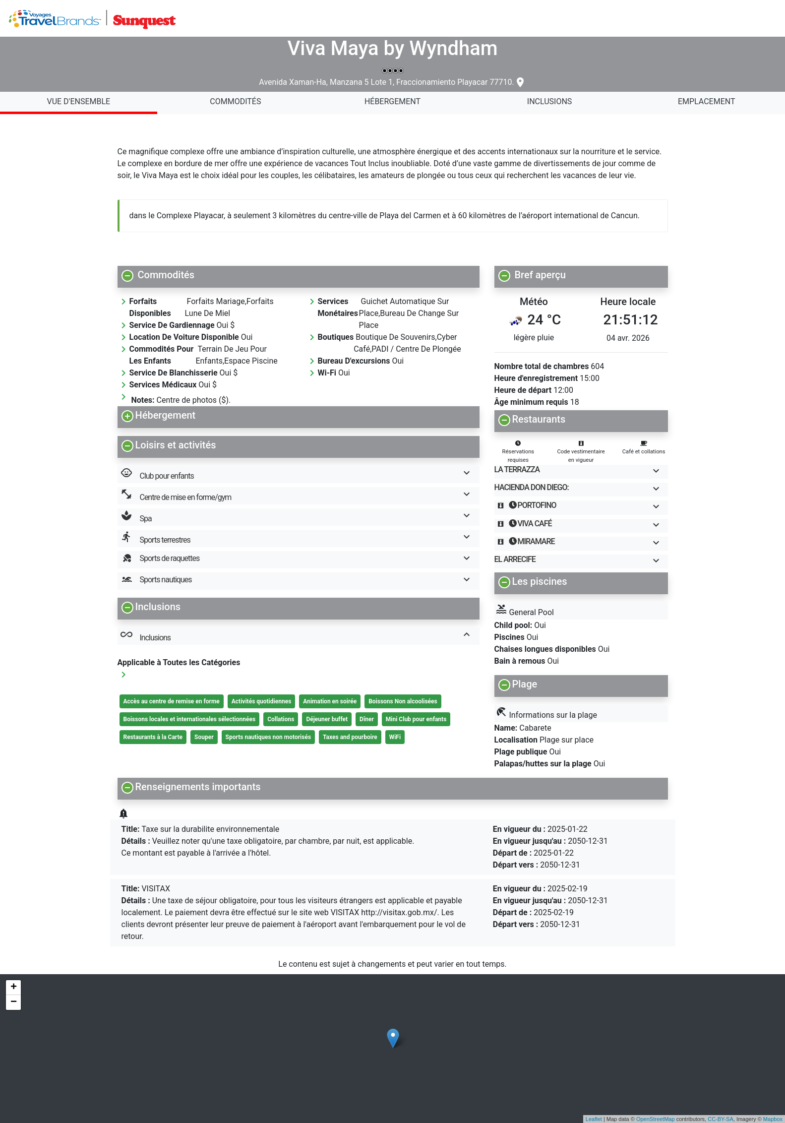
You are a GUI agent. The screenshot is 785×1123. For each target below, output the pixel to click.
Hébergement (392, 101)
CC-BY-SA (720, 1119)
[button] (299, 275)
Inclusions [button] (300, 636)
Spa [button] (300, 517)
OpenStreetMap (655, 1119)
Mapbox (773, 1119)
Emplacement (706, 101)
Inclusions (549, 101)
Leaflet (594, 1119)
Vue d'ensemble (78, 101)
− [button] (13, 1002)
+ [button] (13, 987)
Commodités (235, 101)
